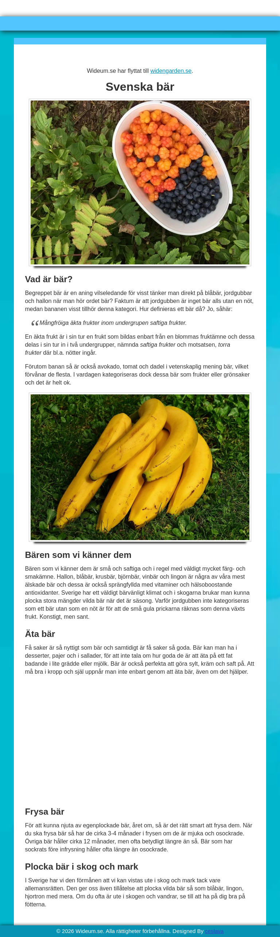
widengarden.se (170, 71)
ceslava (214, 931)
